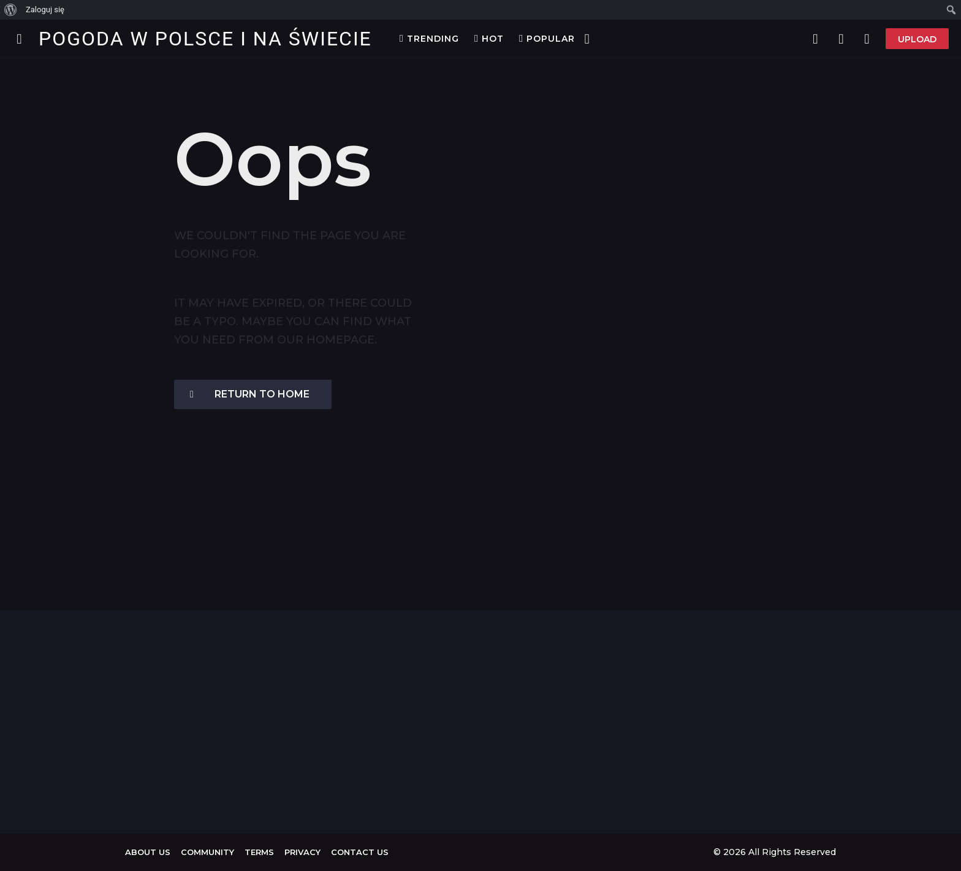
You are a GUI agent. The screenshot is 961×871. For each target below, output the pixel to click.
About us (147, 852)
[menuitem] (10, 10)
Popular (547, 38)
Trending (429, 38)
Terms (259, 852)
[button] (19, 38)
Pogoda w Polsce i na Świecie (205, 38)
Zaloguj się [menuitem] (45, 9)
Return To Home (250, 394)
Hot (489, 38)
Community (207, 852)
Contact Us (360, 852)
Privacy (302, 852)
